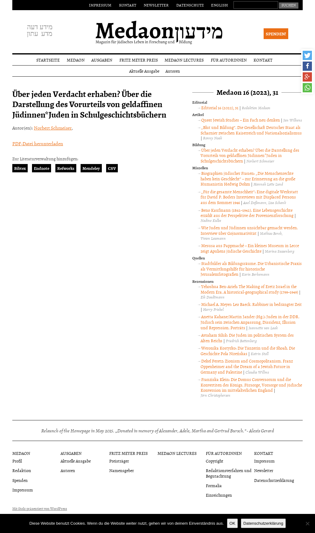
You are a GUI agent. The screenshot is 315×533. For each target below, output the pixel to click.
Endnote (41, 168)
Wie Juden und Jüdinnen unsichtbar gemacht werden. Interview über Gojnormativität (249, 230)
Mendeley (91, 168)
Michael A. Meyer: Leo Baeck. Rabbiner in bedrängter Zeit (251, 304)
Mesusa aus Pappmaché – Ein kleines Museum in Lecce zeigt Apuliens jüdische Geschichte (250, 248)
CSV (112, 168)
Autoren (172, 71)
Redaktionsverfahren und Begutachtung (229, 473)
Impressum (100, 5)
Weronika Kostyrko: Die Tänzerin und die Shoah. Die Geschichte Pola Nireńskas (248, 351)
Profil (17, 461)
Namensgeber (121, 470)
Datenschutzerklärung (274, 480)
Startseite (48, 60)
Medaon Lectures (184, 60)
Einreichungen (219, 495)
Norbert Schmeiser (53, 127)
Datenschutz (190, 5)
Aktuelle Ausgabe (144, 71)
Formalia (214, 485)
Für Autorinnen (229, 60)
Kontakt (127, 5)
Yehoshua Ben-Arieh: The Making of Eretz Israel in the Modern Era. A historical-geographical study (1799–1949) (249, 289)
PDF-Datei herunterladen (37, 143)
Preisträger (119, 461)
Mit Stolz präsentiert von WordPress (39, 508)
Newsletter (156, 5)
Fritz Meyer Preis (138, 60)
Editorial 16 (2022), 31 (219, 107)
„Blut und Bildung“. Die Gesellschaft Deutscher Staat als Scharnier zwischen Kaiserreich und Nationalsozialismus (251, 130)
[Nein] (307, 523)
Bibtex (20, 168)
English (219, 5)
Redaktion (21, 470)
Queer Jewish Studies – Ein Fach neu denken (240, 120)
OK (232, 523)
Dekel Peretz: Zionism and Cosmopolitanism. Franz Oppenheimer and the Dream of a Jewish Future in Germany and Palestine (247, 366)
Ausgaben (101, 60)
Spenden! (276, 33)
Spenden (20, 480)
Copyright (214, 461)
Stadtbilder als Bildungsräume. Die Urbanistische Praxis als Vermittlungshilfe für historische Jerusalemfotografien (251, 268)
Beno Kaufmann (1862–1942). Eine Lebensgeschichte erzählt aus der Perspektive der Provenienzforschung (247, 213)
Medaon (76, 60)
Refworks (65, 168)
